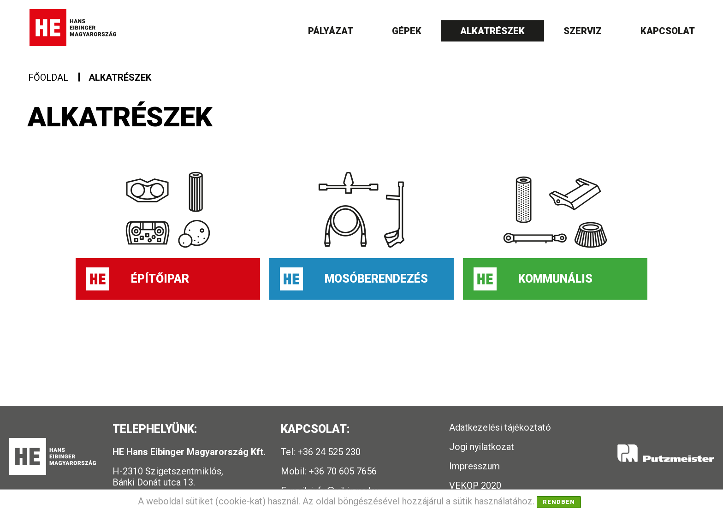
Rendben (559, 501)
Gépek (406, 30)
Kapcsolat (667, 30)
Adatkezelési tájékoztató (500, 427)
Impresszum (474, 466)
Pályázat (330, 30)
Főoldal (48, 77)
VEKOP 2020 (475, 485)
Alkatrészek (492, 30)
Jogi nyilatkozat (481, 446)
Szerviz (582, 30)
